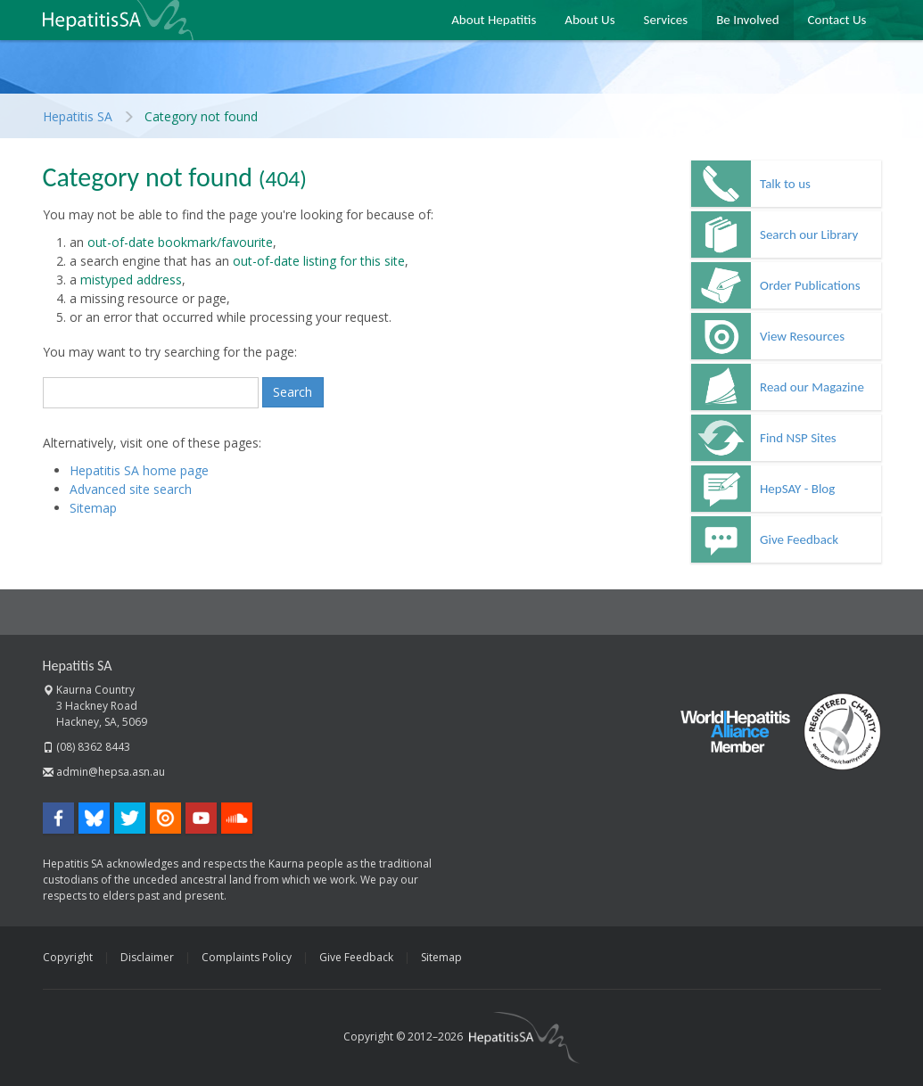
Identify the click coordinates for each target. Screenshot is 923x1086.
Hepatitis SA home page (139, 470)
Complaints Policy (247, 957)
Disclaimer (147, 957)
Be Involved (747, 20)
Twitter (129, 818)
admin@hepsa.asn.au (110, 771)
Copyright (68, 957)
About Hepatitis (493, 20)
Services (666, 20)
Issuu (165, 818)
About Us (589, 20)
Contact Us (837, 20)
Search (292, 391)
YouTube (201, 818)
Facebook (58, 818)
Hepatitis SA (118, 20)
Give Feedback (356, 957)
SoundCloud (236, 818)
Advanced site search (131, 489)
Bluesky (94, 818)
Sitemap (93, 507)
